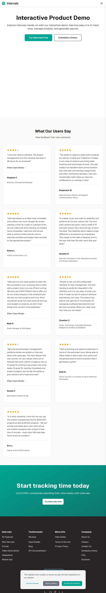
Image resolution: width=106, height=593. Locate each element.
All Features (7, 537)
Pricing (5, 546)
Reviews (32, 537)
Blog (30, 546)
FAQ (83, 555)
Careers (85, 542)
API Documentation (37, 550)
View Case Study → (16, 167)
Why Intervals (8, 542)
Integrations (7, 555)
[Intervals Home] (10, 3)
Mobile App (7, 559)
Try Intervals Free (38, 37)
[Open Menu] (101, 3)
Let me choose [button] (32, 583)
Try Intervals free (53, 501)
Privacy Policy (61, 546)
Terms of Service (62, 542)
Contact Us (86, 546)
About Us (85, 537)
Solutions (85, 559)
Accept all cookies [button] (72, 583)
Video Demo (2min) (10, 550)
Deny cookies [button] (51, 583)
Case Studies (34, 542)
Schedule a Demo (67, 37)
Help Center (60, 537)
